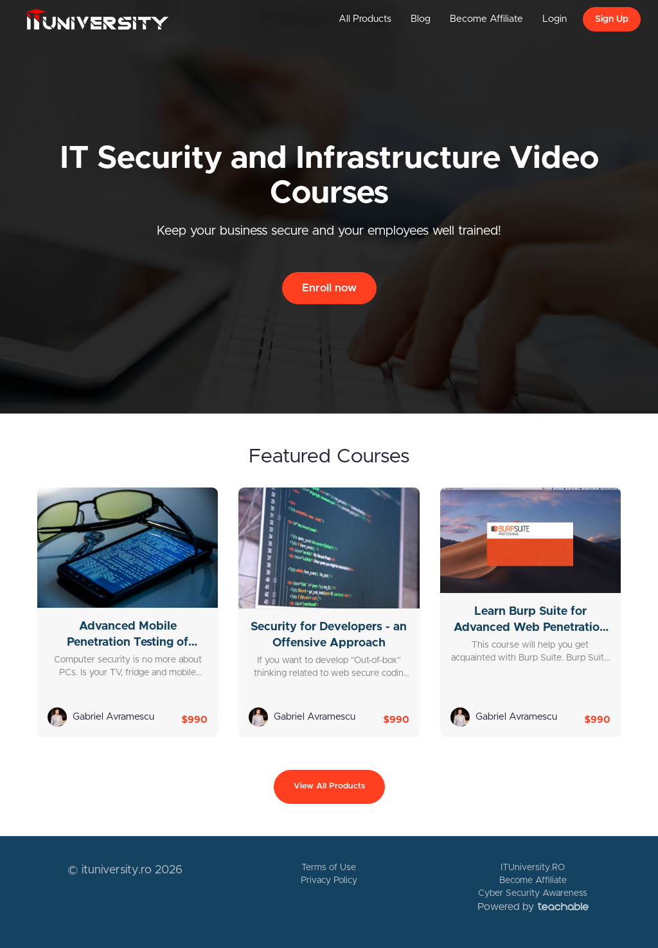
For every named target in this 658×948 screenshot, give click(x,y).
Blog (421, 19)
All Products (365, 19)
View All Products (329, 786)
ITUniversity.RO (533, 867)
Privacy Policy (329, 880)
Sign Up (611, 19)
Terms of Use (328, 867)
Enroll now (329, 287)
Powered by (533, 907)
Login (554, 19)
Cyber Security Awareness (532, 893)
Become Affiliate (486, 19)
